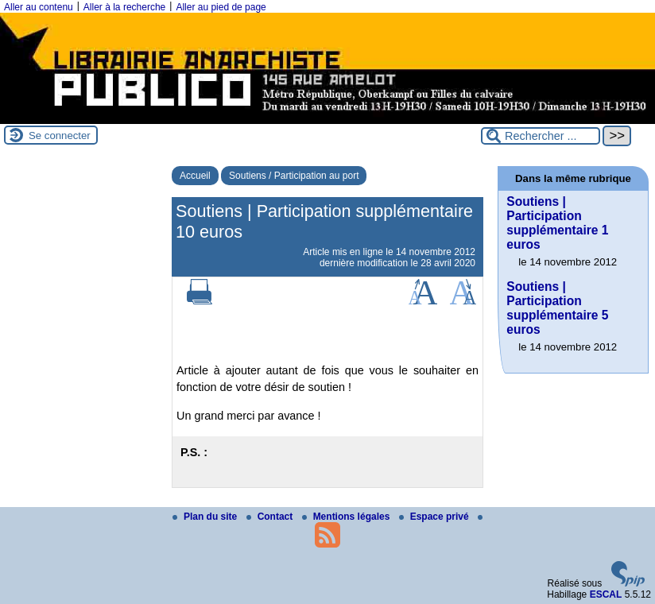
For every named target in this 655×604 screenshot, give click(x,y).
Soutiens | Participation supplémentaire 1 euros (557, 223)
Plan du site (206, 516)
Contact (271, 516)
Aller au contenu (38, 7)
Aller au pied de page (220, 7)
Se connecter (60, 135)
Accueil (195, 175)
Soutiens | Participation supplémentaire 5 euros (557, 308)
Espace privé (435, 516)
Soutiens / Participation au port (294, 175)
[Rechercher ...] (540, 136)
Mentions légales (347, 516)
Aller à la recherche (124, 7)
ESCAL (606, 594)
